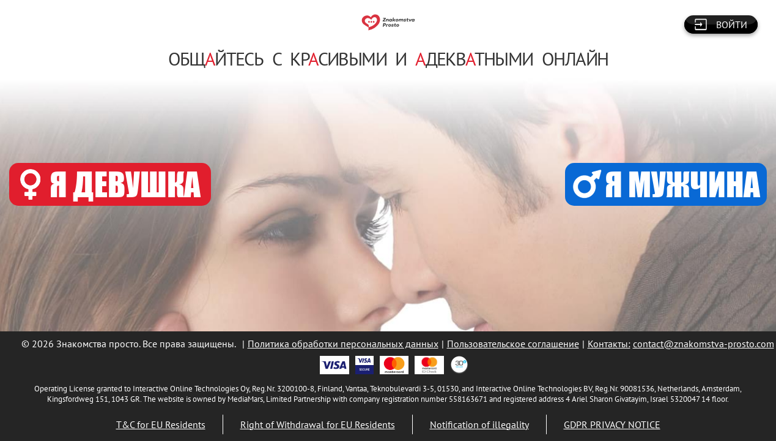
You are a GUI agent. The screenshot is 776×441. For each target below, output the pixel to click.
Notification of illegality (479, 424)
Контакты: (609, 343)
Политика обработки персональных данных (343, 343)
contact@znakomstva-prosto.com (703, 343)
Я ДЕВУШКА (110, 184)
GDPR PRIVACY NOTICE (612, 424)
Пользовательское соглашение (513, 343)
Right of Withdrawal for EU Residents (317, 424)
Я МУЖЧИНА (666, 184)
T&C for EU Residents (160, 424)
